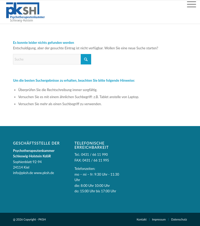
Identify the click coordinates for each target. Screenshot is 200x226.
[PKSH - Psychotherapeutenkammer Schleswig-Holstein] (25, 12)
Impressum (159, 219)
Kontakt (142, 219)
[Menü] (191, 4)
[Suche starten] (86, 59)
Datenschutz (179, 219)
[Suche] (52, 59)
